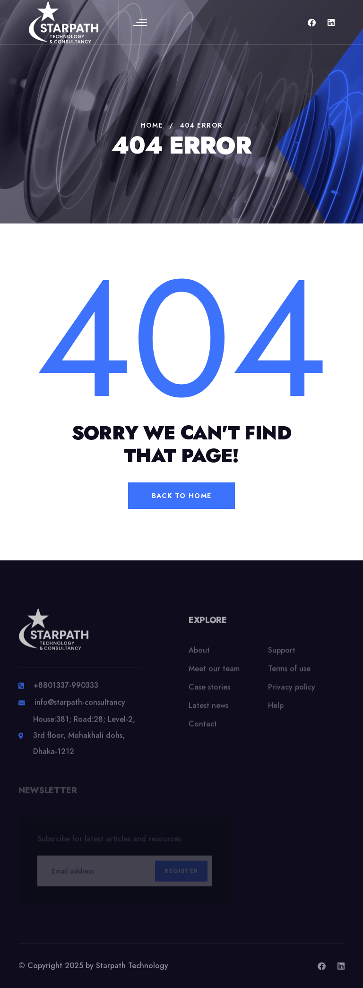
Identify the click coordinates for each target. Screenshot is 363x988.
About (199, 655)
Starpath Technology (132, 965)
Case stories (209, 692)
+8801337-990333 (66, 690)
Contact (203, 728)
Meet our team (214, 673)
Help (276, 710)
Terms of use (289, 673)
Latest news (208, 710)
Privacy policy (291, 692)
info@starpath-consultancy (80, 707)
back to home (182, 495)
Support (281, 655)
